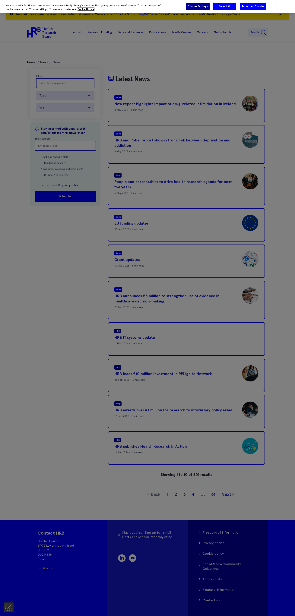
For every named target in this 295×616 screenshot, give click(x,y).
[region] (147, 6)
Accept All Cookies (253, 6)
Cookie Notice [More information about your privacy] (86, 9)
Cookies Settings (198, 6)
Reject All (224, 6)
